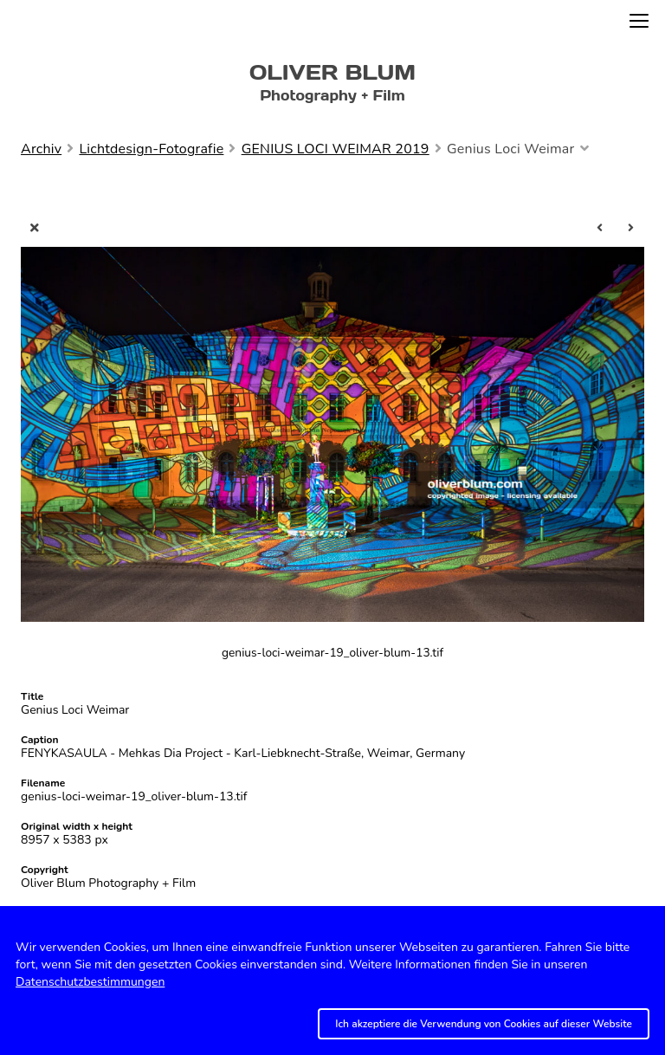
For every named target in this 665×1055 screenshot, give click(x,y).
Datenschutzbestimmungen (90, 982)
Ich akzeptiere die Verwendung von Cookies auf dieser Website (483, 1024)
